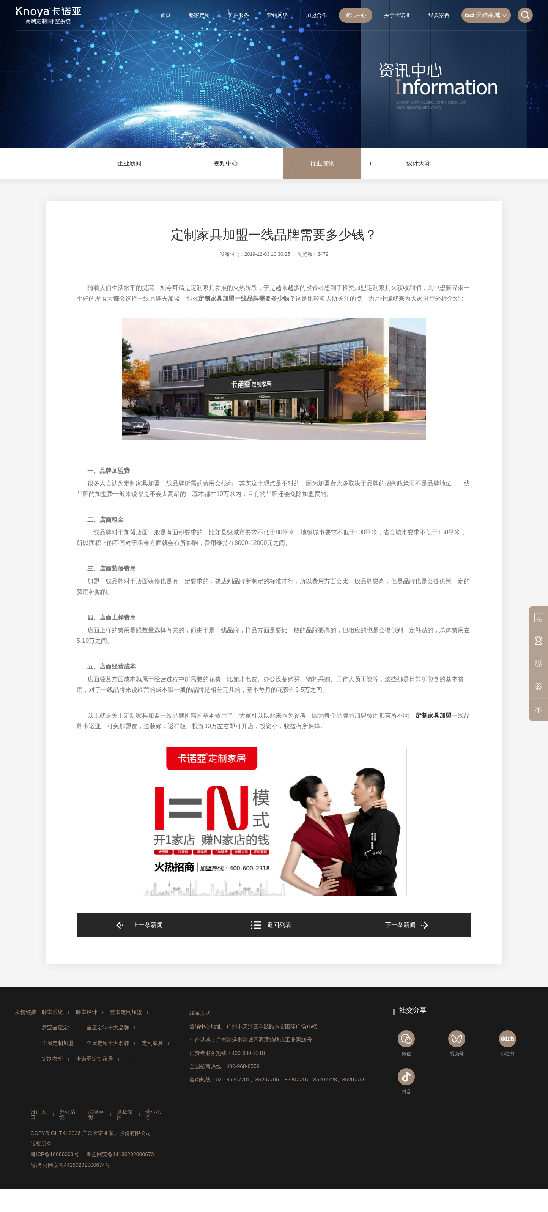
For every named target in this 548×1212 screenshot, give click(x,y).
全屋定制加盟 (58, 1043)
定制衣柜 (52, 1059)
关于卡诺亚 (397, 15)
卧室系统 (52, 1012)
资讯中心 (355, 15)
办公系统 (67, 1114)
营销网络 (277, 15)
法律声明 (96, 1114)
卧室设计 (86, 1012)
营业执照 (153, 1114)
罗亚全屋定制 (58, 1028)
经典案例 (439, 15)
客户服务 (238, 15)
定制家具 (152, 1043)
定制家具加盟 (433, 715)
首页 (165, 15)
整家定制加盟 (126, 1012)
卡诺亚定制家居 (94, 1059)
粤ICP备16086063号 (54, 1154)
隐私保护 (124, 1114)
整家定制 (199, 15)
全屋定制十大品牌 (108, 1028)
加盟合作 (316, 15)
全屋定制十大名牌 (108, 1043)
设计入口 (38, 1114)
